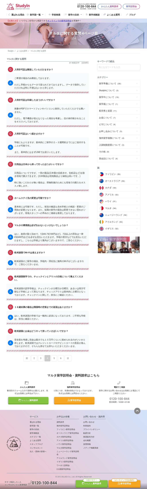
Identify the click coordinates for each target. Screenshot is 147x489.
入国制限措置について (112, 145)
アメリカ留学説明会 (65, 440)
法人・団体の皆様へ (38, 451)
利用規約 (87, 426)
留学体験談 (94, 14)
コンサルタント (36, 448)
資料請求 (28, 400)
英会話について (109, 158)
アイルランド (114, 222)
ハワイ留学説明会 (64, 444)
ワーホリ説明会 (63, 465)
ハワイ (111, 201)
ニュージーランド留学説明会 (68, 452)
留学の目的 (34, 429)
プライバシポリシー (91, 429)
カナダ (111, 187)
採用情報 (87, 444)
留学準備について (110, 83)
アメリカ (112, 194)
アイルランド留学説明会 (67, 458)
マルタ (111, 208)
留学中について (109, 97)
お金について (108, 117)
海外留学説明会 (63, 426)
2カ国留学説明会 (64, 469)
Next (137, 245)
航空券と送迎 (108, 111)
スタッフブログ (36, 444)
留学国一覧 (37, 14)
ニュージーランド (116, 215)
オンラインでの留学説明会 (59, 21)
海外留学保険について (112, 138)
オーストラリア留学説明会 (68, 433)
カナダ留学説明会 (64, 437)
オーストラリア (115, 181)
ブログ (132, 14)
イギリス (112, 228)
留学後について (109, 104)
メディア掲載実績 (90, 448)
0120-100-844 (119, 399)
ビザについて (108, 124)
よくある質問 (113, 14)
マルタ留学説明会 (64, 448)
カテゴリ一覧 (35, 437)
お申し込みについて (111, 131)
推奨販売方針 (88, 437)
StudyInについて (109, 90)
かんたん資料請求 (109, 6)
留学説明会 (131, 6)
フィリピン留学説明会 (66, 429)
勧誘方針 (87, 433)
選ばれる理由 (17, 14)
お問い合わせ (88, 422)
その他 (104, 151)
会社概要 (87, 440)
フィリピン (113, 174)
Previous (100, 245)
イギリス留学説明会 (65, 462)
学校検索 (56, 14)
